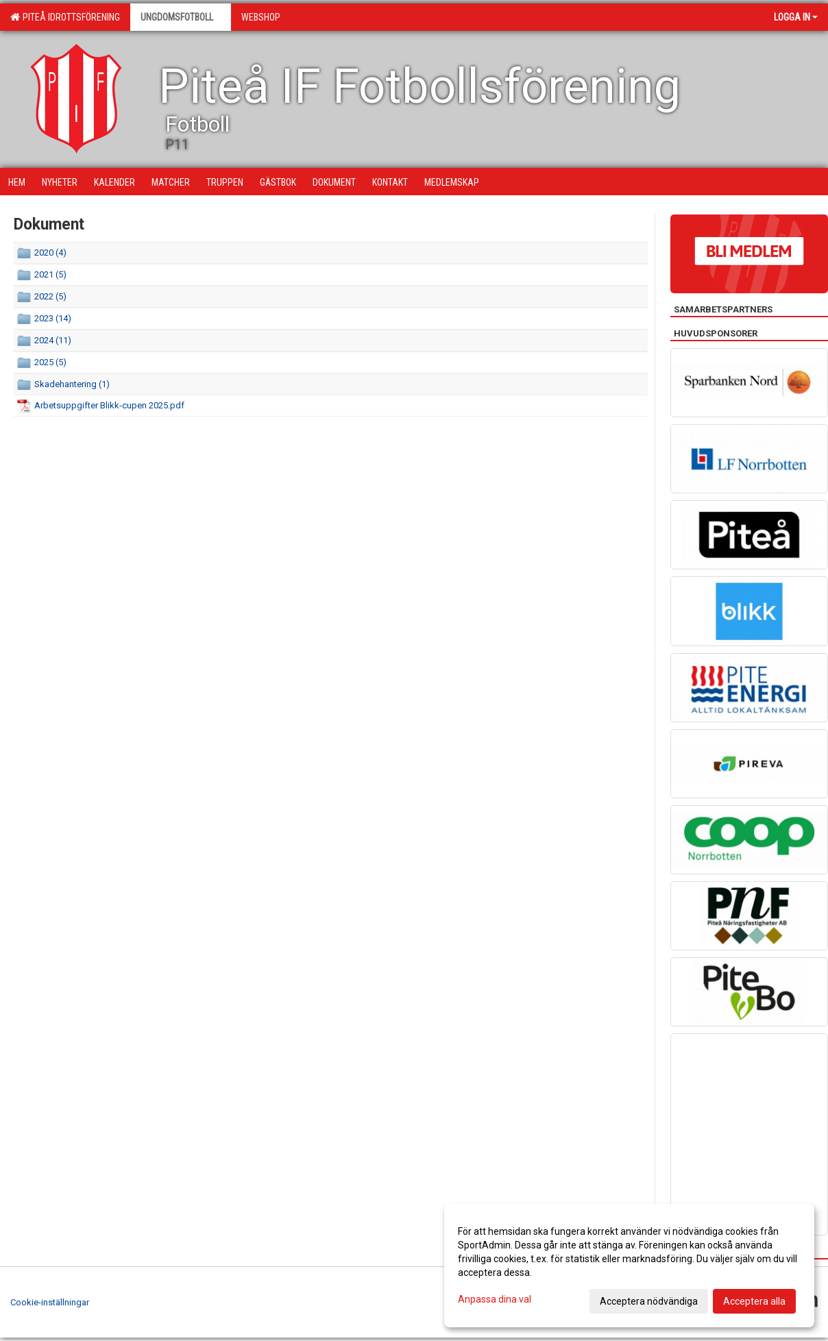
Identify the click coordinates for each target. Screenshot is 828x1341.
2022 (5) (50, 296)
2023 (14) (52, 318)
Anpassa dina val (494, 1299)
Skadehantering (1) (72, 384)
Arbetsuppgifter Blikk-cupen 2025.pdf (109, 405)
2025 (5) (50, 362)
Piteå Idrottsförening (65, 17)
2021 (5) (50, 274)
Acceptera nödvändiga (649, 1301)
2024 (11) (52, 340)
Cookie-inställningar (49, 1302)
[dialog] (629, 1265)
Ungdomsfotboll (181, 17)
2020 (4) (50, 252)
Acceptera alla (754, 1301)
